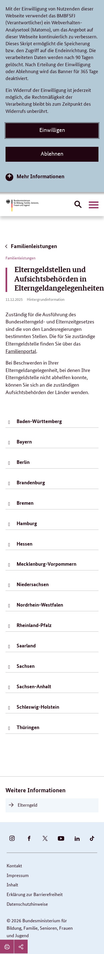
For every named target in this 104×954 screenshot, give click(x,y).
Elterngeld (27, 805)
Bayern (24, 441)
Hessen (24, 543)
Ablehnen (52, 153)
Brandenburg (31, 482)
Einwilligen (52, 130)
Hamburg (27, 523)
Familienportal (21, 350)
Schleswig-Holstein (38, 706)
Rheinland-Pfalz (34, 625)
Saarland (26, 645)
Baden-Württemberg (39, 421)
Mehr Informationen (40, 176)
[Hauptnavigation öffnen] (93, 205)
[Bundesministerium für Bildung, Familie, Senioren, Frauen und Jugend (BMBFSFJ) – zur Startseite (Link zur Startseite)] (22, 205)
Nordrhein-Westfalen (40, 604)
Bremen (25, 502)
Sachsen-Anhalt (34, 686)
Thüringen (28, 727)
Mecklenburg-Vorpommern (46, 563)
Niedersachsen (33, 584)
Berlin (23, 462)
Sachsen (26, 666)
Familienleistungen (30, 246)
